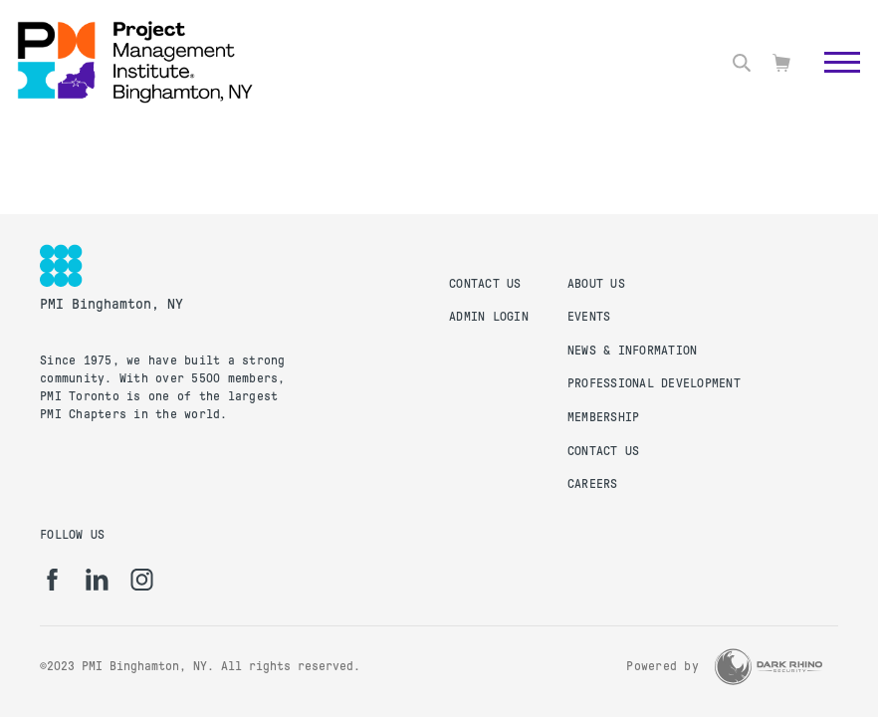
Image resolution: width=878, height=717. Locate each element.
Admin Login (489, 317)
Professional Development (654, 383)
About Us (596, 284)
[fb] (52, 580)
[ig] (141, 580)
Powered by (662, 666)
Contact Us (485, 284)
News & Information (632, 351)
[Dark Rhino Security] (768, 666)
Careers (592, 484)
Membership (603, 417)
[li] (97, 580)
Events (589, 317)
